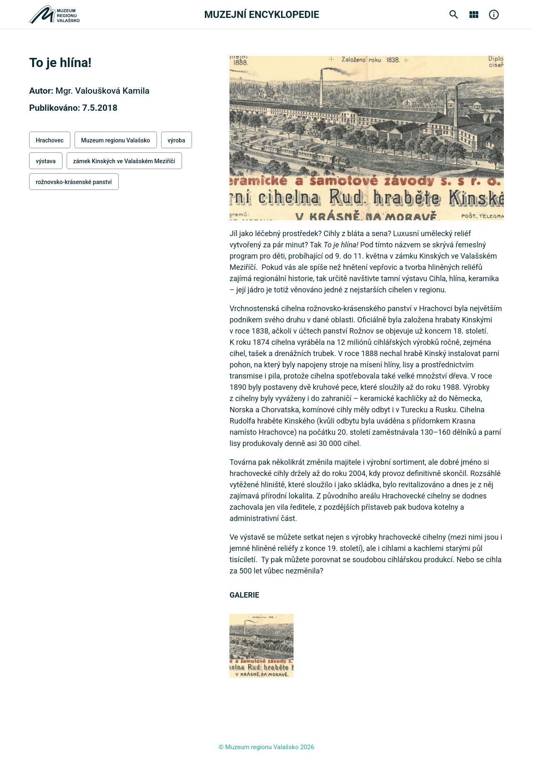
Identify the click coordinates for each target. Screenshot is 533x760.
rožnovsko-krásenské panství (74, 182)
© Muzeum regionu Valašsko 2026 (266, 747)
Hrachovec (50, 140)
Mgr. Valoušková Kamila (102, 91)
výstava (46, 161)
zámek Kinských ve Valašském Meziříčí (124, 161)
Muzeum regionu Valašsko (115, 140)
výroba (176, 140)
